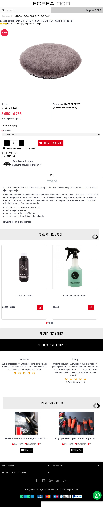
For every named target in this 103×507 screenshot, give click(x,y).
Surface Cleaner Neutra (74, 295)
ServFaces (12, 153)
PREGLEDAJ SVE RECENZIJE (51, 345)
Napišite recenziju (33, 24)
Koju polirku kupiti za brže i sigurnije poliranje (76, 438)
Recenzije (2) (52, 181)
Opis (51, 175)
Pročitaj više (26, 449)
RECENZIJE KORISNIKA (51, 333)
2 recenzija (18, 24)
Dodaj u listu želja (13, 148)
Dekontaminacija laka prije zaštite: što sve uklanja (26, 438)
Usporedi (31, 148)
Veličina (7, 130)
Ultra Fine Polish (24, 295)
